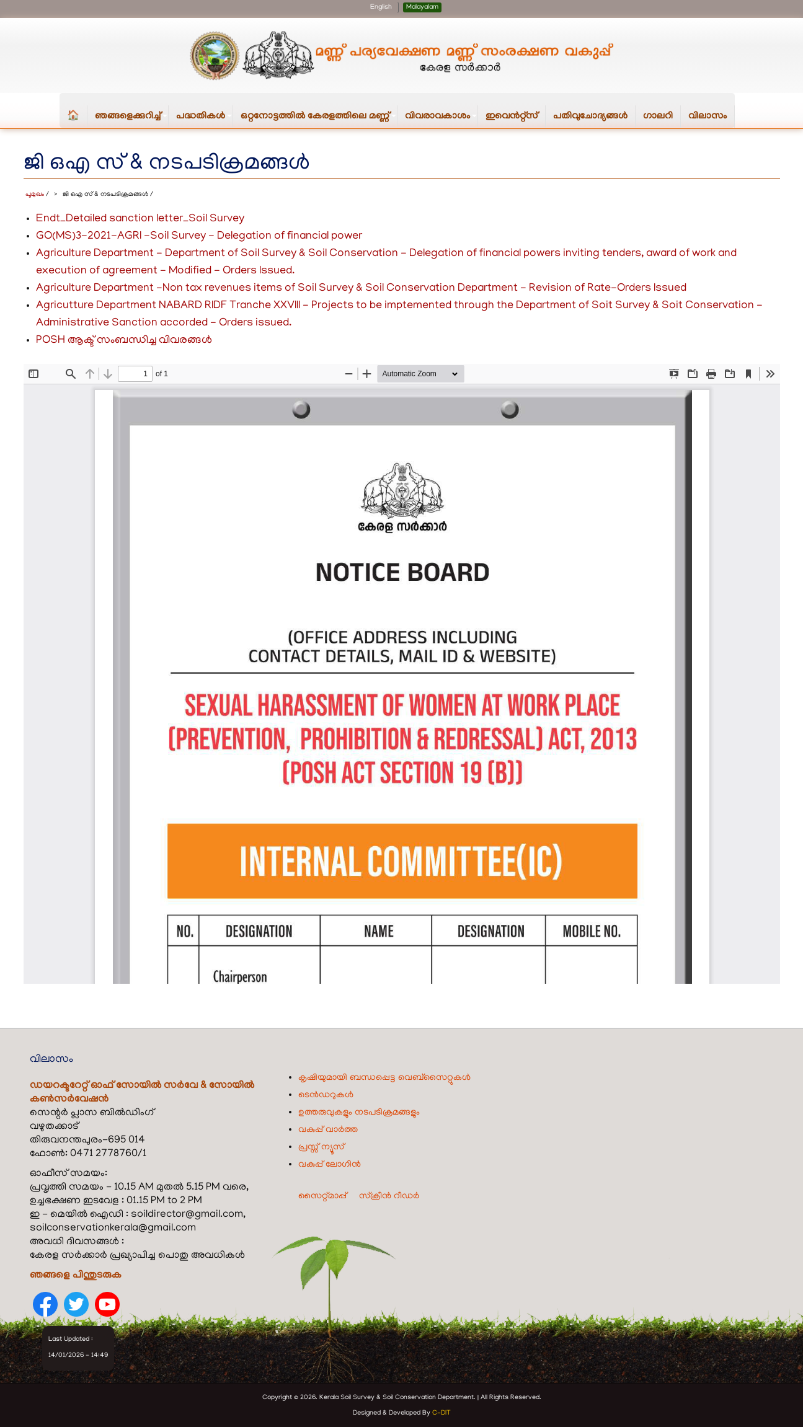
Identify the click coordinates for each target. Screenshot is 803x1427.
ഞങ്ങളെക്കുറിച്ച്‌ (132, 119)
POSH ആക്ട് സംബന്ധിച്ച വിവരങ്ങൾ (124, 340)
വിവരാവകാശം (441, 119)
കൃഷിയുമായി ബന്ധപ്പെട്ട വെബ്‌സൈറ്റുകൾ (384, 1077)
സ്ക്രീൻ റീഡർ (389, 1196)
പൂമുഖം (34, 194)
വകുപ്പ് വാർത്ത (328, 1129)
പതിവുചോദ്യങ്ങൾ (590, 116)
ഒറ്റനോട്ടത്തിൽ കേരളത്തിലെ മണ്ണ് (319, 119)
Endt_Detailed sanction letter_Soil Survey (140, 219)
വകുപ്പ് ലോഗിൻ (329, 1164)
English (381, 7)
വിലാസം (707, 116)
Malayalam (422, 7)
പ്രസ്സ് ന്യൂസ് (321, 1147)
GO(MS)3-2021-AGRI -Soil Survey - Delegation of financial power (199, 236)
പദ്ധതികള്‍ (204, 119)
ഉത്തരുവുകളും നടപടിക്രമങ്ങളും (359, 1112)
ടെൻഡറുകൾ (325, 1095)
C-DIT (441, 1412)
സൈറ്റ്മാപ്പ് (322, 1196)
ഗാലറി (658, 116)
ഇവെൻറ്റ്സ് (512, 116)
